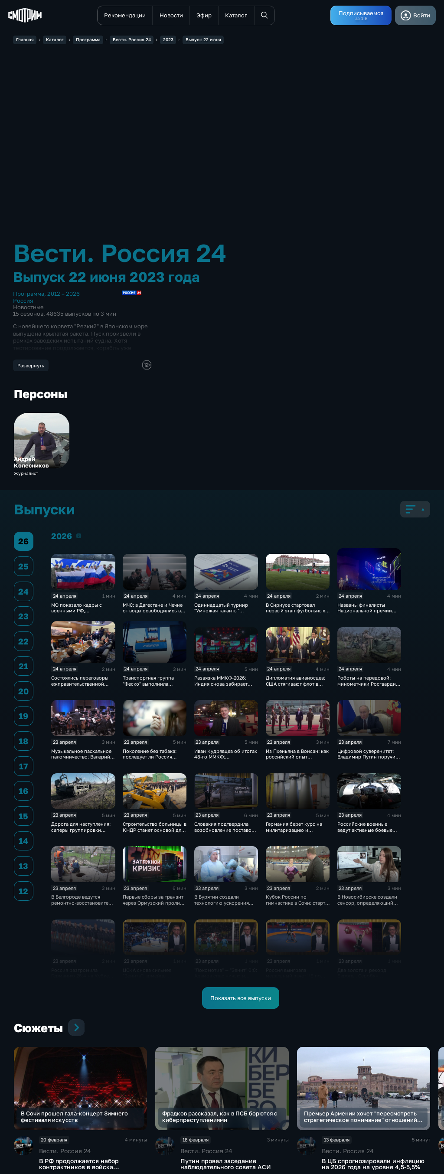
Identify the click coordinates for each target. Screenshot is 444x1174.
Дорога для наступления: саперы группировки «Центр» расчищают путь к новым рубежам (82, 832)
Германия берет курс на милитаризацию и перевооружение (294, 829)
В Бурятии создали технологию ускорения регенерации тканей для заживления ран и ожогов (225, 905)
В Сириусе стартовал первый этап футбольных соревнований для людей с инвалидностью (296, 613)
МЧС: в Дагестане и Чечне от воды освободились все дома (154, 610)
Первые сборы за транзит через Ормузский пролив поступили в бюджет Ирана (153, 905)
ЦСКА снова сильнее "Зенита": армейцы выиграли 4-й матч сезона (153, 975)
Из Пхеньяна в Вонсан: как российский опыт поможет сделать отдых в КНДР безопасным (297, 759)
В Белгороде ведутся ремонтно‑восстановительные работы (87, 902)
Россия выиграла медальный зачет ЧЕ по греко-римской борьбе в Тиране (295, 978)
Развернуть (30, 365)
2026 (78, 535)
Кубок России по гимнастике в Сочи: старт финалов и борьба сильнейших (295, 905)
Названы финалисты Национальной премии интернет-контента (364, 610)
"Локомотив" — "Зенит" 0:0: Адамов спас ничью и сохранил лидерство (225, 975)
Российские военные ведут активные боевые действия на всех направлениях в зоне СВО (367, 832)
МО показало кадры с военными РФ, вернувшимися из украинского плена (76, 613)
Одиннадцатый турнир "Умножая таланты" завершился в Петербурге (224, 610)
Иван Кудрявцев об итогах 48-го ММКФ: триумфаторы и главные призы (225, 759)
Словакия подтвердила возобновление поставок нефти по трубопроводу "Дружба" (224, 832)
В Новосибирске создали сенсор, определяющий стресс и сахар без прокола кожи (367, 905)
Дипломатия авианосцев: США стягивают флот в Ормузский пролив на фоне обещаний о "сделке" (297, 686)
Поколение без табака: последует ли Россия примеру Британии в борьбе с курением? (149, 759)
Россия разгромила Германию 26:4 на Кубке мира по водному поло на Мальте (82, 978)
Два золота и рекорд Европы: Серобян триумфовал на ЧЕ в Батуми (361, 978)
